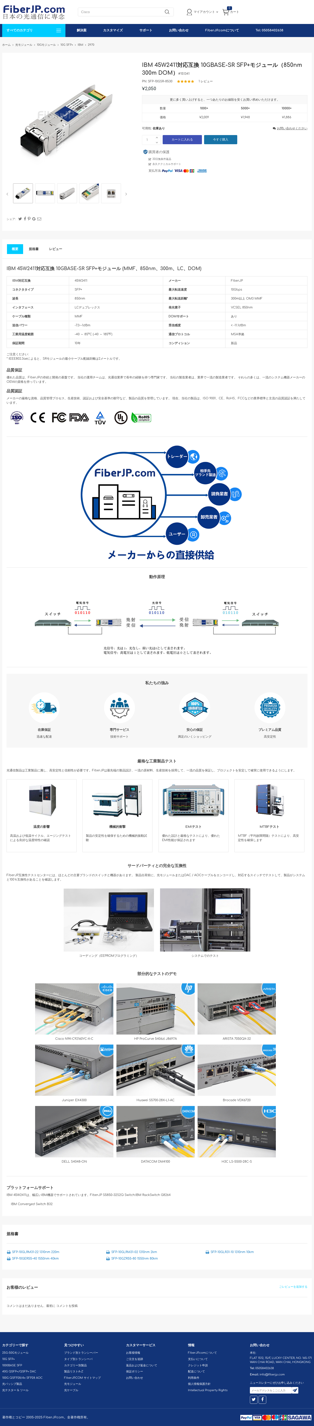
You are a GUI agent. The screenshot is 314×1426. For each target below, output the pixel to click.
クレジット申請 (198, 1365)
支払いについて (198, 1359)
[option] (23, 194)
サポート (145, 30)
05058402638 (264, 1368)
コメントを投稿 (67, 1305)
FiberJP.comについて (222, 30)
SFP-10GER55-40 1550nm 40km (35, 1258)
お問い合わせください (290, 128)
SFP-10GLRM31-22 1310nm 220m (35, 1252)
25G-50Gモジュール (15, 1352)
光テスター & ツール (15, 1390)
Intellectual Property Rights (207, 1390)
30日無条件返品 (161, 159)
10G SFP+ (8, 1359)
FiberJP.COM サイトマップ (82, 1377)
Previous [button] (8, 194)
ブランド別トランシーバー (81, 1352)
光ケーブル (71, 1390)
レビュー (55, 249)
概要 (15, 249)
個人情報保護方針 (199, 1383)
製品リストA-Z (73, 1371)
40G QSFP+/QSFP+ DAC (19, 1371)
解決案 (82, 30)
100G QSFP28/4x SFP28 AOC (22, 1377)
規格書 (34, 249)
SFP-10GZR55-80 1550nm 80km (134, 1258)
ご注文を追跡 (134, 1359)
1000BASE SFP (12, 1365)
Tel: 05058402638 (269, 30)
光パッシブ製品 (12, 1383)
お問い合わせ (179, 30)
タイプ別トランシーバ (78, 1359)
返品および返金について (141, 1365)
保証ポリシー (134, 1371)
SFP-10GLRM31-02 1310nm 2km (134, 1252)
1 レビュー (206, 81)
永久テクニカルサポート (166, 164)
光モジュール (72, 1383)
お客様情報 (133, 1352)
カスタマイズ (113, 30)
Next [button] (125, 194)
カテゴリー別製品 (75, 1365)
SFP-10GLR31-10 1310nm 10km (232, 1252)
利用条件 (193, 1377)
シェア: (11, 219)
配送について (196, 1371)
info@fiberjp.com (272, 1374)
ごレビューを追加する (293, 1286)
